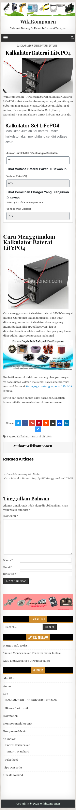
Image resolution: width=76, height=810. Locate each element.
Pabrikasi (11, 759)
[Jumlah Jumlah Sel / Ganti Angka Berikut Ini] (38, 160)
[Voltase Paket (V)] (38, 183)
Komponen (10, 715)
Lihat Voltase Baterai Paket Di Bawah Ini (36, 169)
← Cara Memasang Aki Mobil (21, 474)
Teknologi (9, 739)
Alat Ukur (9, 678)
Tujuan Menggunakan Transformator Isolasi (32, 653)
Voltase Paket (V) (16, 176)
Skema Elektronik (17, 708)
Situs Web (9, 573)
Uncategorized (13, 775)
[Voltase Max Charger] (38, 216)
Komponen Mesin (14, 731)
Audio (7, 686)
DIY (5, 693)
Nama (8, 560)
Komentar (10, 515)
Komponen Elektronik (17, 723)
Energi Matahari (18, 751)
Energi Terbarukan (17, 745)
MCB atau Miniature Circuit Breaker (26, 660)
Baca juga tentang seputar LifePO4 (48, 386)
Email (8, 567)
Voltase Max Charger (18, 208)
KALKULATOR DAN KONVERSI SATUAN (38, 45)
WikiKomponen (38, 21)
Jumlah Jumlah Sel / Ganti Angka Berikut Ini (32, 153)
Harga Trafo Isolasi (15, 645)
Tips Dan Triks (12, 767)
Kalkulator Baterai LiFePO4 (38, 52)
